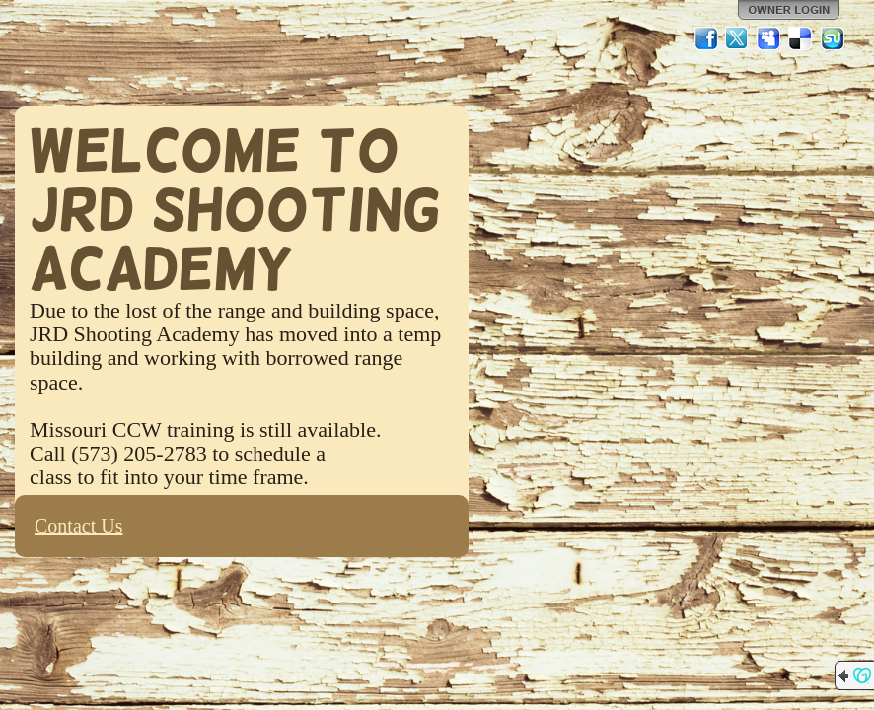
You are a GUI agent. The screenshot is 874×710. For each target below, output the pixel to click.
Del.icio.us (801, 38)
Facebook (706, 38)
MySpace (769, 38)
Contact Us (78, 525)
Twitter (738, 38)
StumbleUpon (832, 38)
